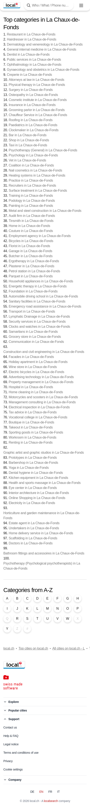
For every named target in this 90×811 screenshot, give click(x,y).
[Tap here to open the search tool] (49, 5)
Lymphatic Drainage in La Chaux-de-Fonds (39, 316)
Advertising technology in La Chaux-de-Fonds (41, 377)
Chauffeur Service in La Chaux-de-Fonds (38, 115)
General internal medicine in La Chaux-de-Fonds (41, 49)
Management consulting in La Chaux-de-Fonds (42, 402)
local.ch (8, 648)
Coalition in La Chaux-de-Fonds (31, 165)
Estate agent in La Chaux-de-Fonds (34, 523)
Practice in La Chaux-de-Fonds (31, 180)
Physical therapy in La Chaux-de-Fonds (37, 84)
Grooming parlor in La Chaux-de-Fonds (37, 110)
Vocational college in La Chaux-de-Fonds (38, 417)
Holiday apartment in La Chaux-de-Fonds (38, 362)
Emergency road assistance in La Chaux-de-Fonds (45, 306)
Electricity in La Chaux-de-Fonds (32, 503)
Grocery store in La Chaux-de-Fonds (35, 336)
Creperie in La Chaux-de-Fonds (29, 74)
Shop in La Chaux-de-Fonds (29, 140)
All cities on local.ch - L (68, 648)
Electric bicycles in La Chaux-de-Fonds (36, 372)
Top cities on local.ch (33, 648)
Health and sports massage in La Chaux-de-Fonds (45, 483)
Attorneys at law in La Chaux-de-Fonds (36, 79)
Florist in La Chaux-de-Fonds (29, 246)
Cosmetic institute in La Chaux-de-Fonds (38, 100)
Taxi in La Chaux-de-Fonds (28, 145)
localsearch (51, 801)
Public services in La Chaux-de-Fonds (34, 59)
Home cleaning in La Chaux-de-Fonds (36, 392)
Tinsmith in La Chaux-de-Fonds (31, 221)
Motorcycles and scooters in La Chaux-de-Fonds (43, 397)
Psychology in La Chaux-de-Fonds (33, 155)
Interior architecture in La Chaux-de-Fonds (39, 493)
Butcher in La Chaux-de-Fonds (30, 256)
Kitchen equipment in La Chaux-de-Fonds (38, 478)
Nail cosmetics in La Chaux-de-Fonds (35, 170)
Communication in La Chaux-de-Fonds (36, 341)
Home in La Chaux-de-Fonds (29, 226)
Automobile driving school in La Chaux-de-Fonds (43, 296)
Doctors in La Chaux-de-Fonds (30, 543)
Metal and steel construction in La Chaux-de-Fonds (45, 210)
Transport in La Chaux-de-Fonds (32, 311)
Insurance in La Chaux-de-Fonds (32, 105)
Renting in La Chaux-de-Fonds (30, 442)
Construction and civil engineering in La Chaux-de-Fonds (43, 352)
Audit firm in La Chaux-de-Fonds (32, 215)
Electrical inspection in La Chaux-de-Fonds (39, 407)
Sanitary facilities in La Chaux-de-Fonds (37, 301)
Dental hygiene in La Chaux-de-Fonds (36, 472)
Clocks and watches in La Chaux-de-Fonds (39, 326)
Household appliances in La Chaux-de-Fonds (41, 281)
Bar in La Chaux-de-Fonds (27, 135)
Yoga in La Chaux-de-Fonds (29, 467)
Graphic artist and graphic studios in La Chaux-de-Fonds (43, 452)
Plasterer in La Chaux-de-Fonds (31, 266)
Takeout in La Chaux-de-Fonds (31, 427)
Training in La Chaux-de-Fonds (31, 195)
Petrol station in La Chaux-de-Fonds (34, 271)
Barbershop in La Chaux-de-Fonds (33, 462)
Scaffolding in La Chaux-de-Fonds (33, 538)
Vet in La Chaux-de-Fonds (27, 160)
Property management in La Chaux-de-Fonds (41, 382)
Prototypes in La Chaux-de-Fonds (33, 457)
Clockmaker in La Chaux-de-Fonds (33, 130)
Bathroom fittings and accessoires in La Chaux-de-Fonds (43, 553)
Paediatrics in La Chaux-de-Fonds (33, 125)
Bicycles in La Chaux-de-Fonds (31, 241)
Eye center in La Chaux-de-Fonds (33, 488)
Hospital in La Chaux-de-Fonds (31, 387)
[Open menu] (81, 5)
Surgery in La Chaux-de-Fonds (31, 90)
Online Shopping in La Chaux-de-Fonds (37, 498)
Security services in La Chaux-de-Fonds (37, 321)
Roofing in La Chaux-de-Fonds (30, 120)
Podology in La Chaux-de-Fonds (32, 200)
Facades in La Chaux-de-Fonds (31, 357)
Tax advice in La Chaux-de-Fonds (32, 412)
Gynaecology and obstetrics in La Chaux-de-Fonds (43, 69)
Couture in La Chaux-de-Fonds (31, 231)
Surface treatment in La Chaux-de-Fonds (38, 190)
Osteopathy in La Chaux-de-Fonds (33, 95)
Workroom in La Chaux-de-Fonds (32, 437)
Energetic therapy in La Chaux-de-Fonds (38, 286)
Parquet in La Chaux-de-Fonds (31, 276)
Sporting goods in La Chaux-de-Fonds (36, 432)
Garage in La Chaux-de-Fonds (30, 251)
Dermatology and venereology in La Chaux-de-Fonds (45, 44)
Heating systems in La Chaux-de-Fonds (37, 175)
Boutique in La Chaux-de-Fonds (31, 422)
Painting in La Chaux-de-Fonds (31, 205)
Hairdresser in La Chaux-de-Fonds (31, 39)
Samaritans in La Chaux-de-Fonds (33, 331)
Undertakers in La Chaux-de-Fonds (34, 528)
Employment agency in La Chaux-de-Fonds (40, 236)
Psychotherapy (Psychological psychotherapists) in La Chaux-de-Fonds (41, 566)
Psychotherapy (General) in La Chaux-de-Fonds (43, 150)
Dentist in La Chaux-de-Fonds (28, 54)
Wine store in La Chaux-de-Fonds (33, 367)
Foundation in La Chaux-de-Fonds (33, 291)
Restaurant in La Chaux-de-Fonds (31, 34)
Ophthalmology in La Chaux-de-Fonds (34, 64)
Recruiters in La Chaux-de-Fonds (32, 185)
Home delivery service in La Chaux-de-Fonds (41, 533)
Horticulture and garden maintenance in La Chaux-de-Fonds (41, 515)
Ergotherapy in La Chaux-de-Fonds (34, 261)
